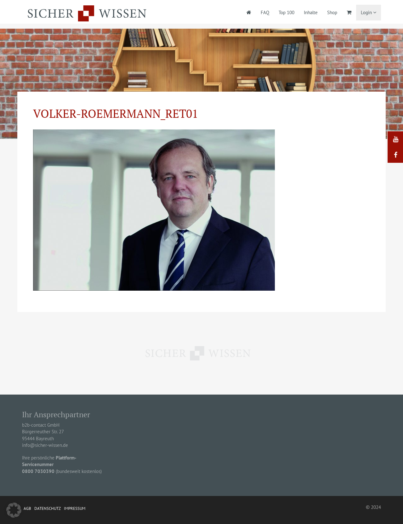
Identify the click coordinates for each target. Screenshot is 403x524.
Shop (332, 12)
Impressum (74, 508)
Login (368, 12)
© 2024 (373, 507)
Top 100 (286, 12)
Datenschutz (47, 508)
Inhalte (311, 12)
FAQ (265, 12)
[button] (14, 510)
